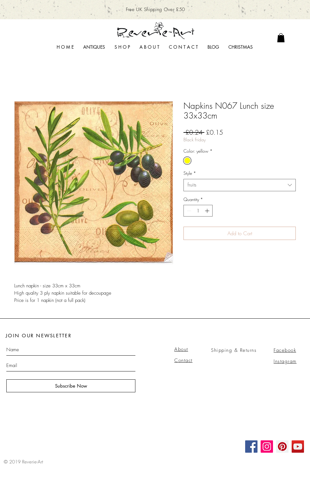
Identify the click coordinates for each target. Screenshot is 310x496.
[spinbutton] (198, 210)
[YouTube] (298, 446)
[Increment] (208, 210)
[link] (281, 37)
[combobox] (239, 185)
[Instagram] (267, 446)
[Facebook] (251, 446)
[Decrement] (188, 210)
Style (189, 173)
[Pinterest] (282, 446)
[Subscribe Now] (70, 385)
